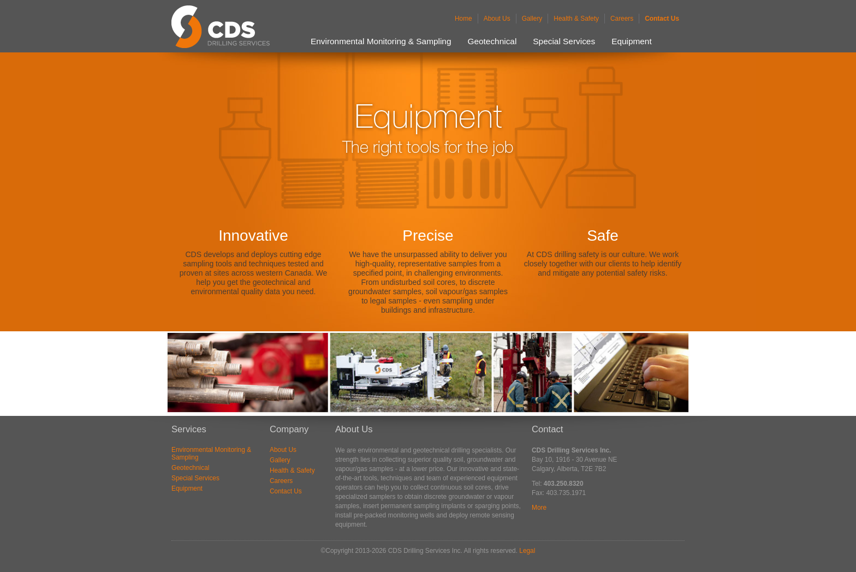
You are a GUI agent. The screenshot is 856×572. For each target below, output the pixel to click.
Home (463, 18)
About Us (497, 18)
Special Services (564, 41)
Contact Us (662, 18)
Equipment (631, 41)
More (539, 507)
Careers (621, 18)
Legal (527, 551)
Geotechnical (492, 41)
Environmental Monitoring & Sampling (381, 41)
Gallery (532, 18)
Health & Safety (576, 18)
